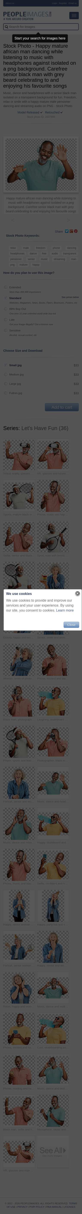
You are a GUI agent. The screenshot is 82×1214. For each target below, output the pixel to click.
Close (71, 624)
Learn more (65, 610)
